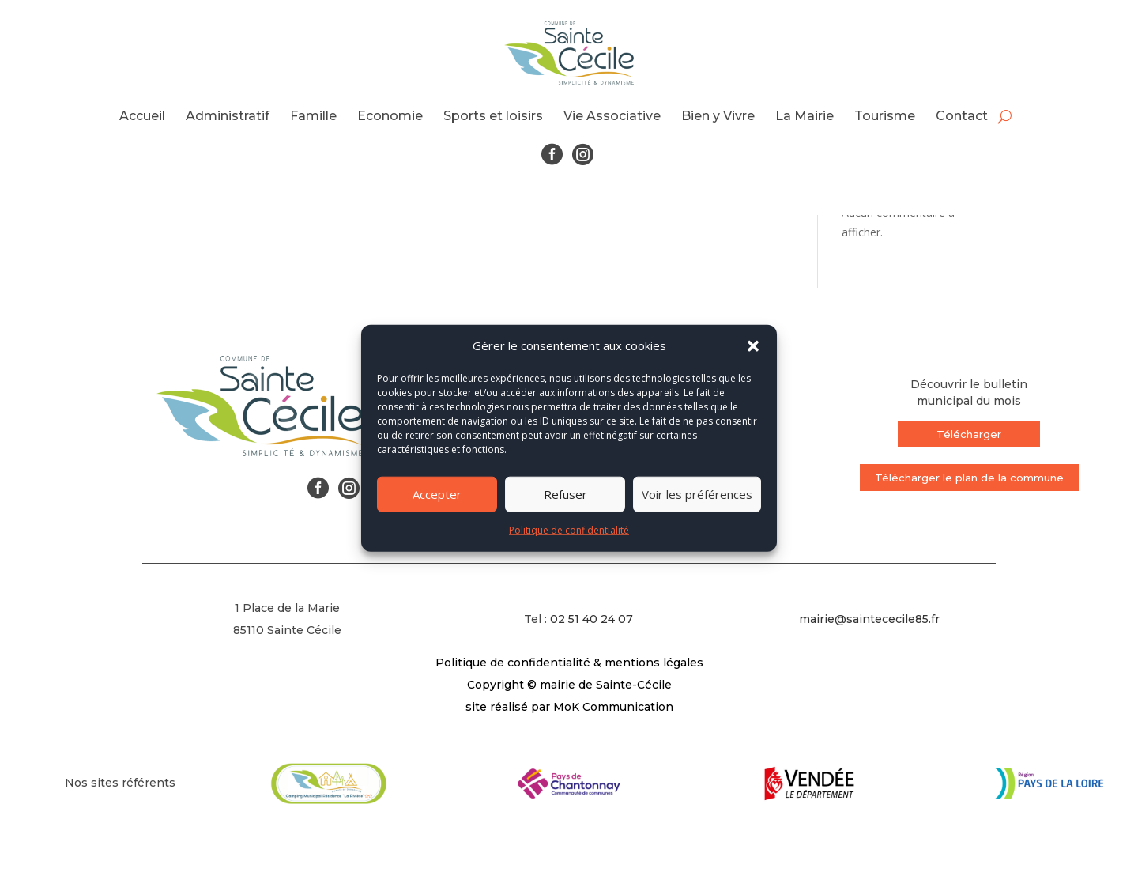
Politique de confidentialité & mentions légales (569, 662)
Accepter (437, 494)
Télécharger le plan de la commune (969, 477)
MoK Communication (613, 707)
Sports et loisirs (493, 115)
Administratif (227, 115)
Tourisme (884, 115)
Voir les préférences (697, 494)
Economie (390, 115)
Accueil (142, 115)
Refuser (565, 494)
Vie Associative (612, 115)
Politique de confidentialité (569, 530)
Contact (962, 115)
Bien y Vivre (718, 115)
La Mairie (804, 115)
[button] (753, 346)
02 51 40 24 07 (591, 619)
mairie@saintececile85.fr (869, 619)
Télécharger (968, 434)
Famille (313, 115)
